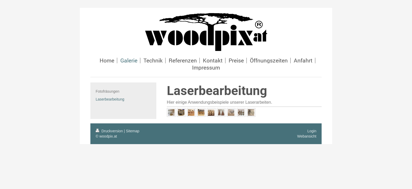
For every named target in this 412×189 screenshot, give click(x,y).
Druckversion (110, 131)
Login (311, 131)
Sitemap (132, 131)
